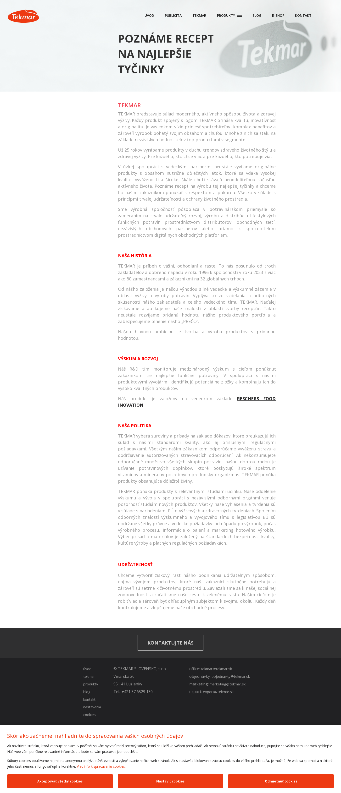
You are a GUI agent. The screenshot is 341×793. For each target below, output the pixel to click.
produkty (90, 684)
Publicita (173, 15)
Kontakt (303, 15)
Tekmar (199, 15)
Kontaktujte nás (170, 643)
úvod (87, 668)
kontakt (89, 699)
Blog (256, 15)
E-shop (278, 15)
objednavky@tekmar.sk (231, 676)
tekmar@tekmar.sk (216, 668)
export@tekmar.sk (219, 691)
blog (86, 691)
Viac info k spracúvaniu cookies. (101, 766)
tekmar (89, 676)
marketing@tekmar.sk (228, 684)
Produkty (226, 15)
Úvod (149, 15)
